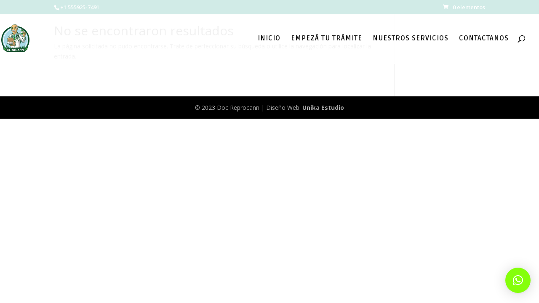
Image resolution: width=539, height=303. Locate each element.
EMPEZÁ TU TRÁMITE (326, 39)
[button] (518, 280)
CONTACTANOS (484, 39)
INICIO (269, 39)
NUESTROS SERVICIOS (410, 39)
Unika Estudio (323, 108)
